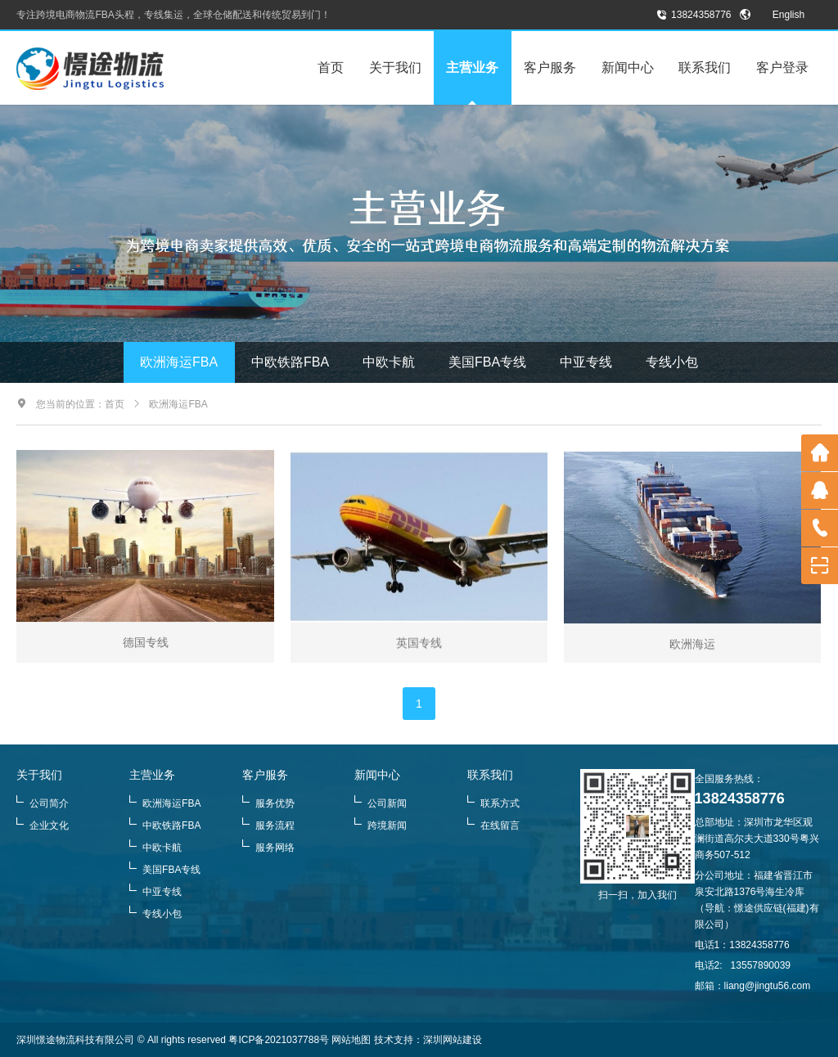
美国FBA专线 (487, 362)
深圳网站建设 (452, 1040)
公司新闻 (380, 803)
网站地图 (351, 1040)
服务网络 (268, 847)
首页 (331, 67)
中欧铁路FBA (290, 362)
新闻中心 (627, 67)
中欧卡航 (389, 362)
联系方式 (493, 803)
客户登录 (782, 67)
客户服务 (550, 67)
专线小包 (672, 362)
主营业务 (472, 67)
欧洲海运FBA (179, 362)
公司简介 (42, 803)
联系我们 (704, 67)
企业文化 (42, 825)
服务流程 (268, 825)
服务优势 (268, 803)
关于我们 (395, 67)
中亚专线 (586, 362)
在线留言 (493, 825)
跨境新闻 (380, 825)
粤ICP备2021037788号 (278, 1040)
